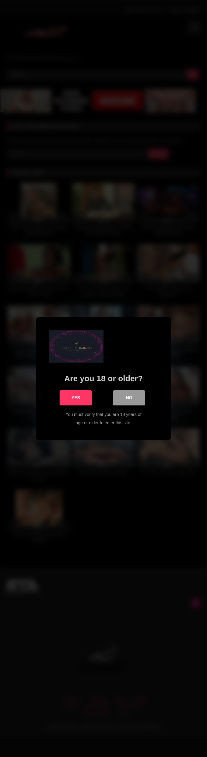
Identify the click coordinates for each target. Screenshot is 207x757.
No (129, 397)
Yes (75, 397)
